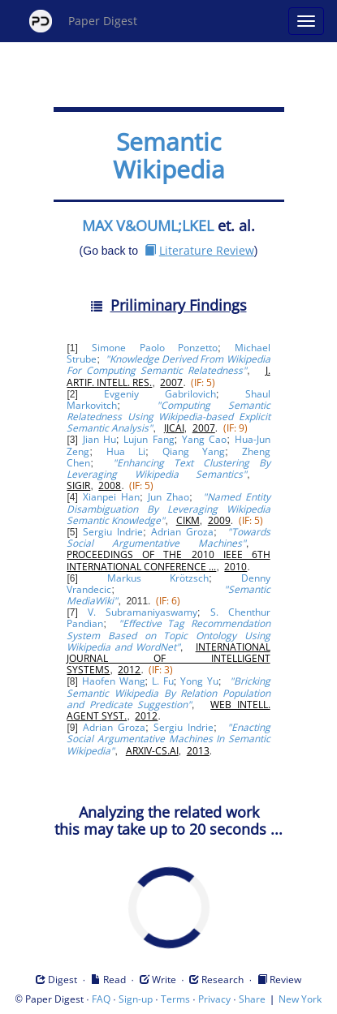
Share (252, 999)
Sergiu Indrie (113, 532)
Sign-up (136, 999)
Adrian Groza (182, 532)
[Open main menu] (306, 21)
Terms (175, 999)
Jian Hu (100, 439)
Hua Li (126, 451)
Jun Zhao (168, 497)
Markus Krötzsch (158, 578)
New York (300, 999)
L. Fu (163, 681)
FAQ (101, 999)
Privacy (214, 999)
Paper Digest (83, 21)
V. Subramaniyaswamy (142, 612)
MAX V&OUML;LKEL (148, 225)
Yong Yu (199, 681)
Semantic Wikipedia (169, 155)
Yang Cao (204, 439)
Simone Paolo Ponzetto (155, 347)
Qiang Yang (194, 451)
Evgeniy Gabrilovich (160, 394)
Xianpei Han (111, 497)
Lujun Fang (149, 439)
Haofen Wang (113, 681)
